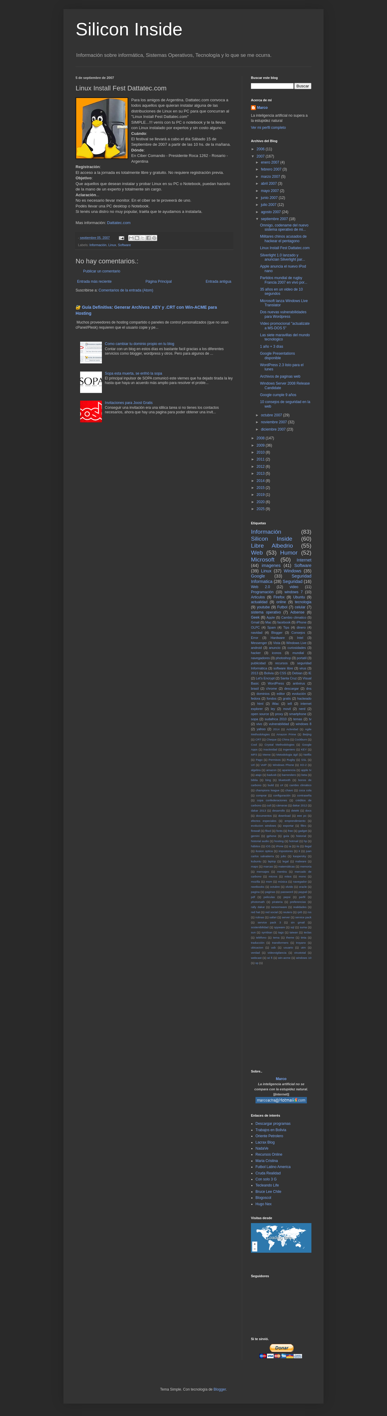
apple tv (306, 770)
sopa (254, 719)
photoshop (283, 658)
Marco (262, 108)
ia (290, 846)
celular (300, 607)
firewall (255, 830)
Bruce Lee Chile (268, 1192)
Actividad (292, 729)
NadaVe (261, 1148)
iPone (280, 846)
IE (309, 673)
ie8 (290, 703)
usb (273, 947)
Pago (259, 759)
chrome (271, 688)
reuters (287, 912)
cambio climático (300, 785)
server (286, 917)
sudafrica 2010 (276, 719)
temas (297, 719)
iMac (275, 703)
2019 (261, 495)
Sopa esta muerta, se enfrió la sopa (133, 373)
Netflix (307, 754)
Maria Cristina (266, 1161)
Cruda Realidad (268, 1173)
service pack (303, 917)
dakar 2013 (258, 810)
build (271, 785)
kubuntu (256, 861)
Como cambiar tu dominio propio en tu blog (139, 344)
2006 (261, 149)
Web (257, 552)
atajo (258, 774)
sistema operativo (266, 612)
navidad (256, 632)
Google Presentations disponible (277, 355)
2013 (261, 473)
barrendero (289, 774)
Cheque (271, 739)
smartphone (297, 714)
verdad (255, 952)
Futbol (282, 607)
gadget (302, 830)
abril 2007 (269, 183)
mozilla (255, 881)
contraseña (304, 795)
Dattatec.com (119, 222)
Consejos (298, 632)
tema (276, 937)
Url (253, 765)
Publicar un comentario (101, 271)
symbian (267, 932)
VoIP (264, 765)
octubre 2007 (272, 415)
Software (124, 245)
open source (260, 714)
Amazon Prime (286, 734)
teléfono (261, 937)
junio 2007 (270, 198)
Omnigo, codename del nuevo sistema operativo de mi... (284, 227)
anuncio (275, 647)
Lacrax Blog (265, 1142)
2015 (261, 488)
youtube (263, 607)
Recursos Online (268, 1154)
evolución (299, 693)
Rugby (291, 759)
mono (302, 876)
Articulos (258, 597)
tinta (303, 937)
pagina (255, 892)
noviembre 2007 (274, 422)
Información (97, 245)
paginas (270, 892)
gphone (271, 836)
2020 (261, 502)
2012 (261, 466)
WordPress (276, 683)
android (256, 647)
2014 (261, 481)
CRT (258, 739)
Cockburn (300, 739)
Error (254, 638)
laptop (272, 861)
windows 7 (294, 592)
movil (287, 709)
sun (253, 932)
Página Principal (158, 281)
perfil (302, 897)
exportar (288, 825)
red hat (255, 912)
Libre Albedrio (272, 545)
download (284, 815)
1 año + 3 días (271, 346)
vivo (259, 724)
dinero (301, 627)
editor (281, 693)
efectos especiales (263, 820)
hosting (279, 841)
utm (303, 947)
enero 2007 (270, 162)
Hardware (278, 638)
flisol (268, 830)
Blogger (276, 632)
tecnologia (303, 602)
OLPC (255, 627)
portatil (301, 658)
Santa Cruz (289, 678)
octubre (275, 886)
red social (271, 912)
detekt (295, 810)
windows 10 (303, 957)
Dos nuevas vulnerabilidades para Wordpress (283, 314)
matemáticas (286, 866)
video (294, 587)
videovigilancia (277, 952)
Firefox (279, 597)
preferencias (298, 901)
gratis (287, 698)
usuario (288, 947)
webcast (256, 957)
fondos (271, 698)
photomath (258, 901)
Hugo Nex (263, 1204)
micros (273, 876)
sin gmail (298, 922)
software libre (283, 668)
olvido (289, 886)
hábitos (255, 846)
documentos (264, 815)
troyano (301, 942)
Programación (262, 592)
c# (281, 785)
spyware (279, 927)
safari (272, 917)
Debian (297, 673)
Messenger (259, 643)
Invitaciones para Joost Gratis (129, 403)
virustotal (300, 952)
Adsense (297, 612)
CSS (283, 673)
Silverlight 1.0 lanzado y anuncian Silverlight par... (282, 257)
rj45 (300, 912)
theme (290, 937)
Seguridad (293, 581)
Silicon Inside (129, 29)
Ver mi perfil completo (268, 127)
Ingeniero (289, 749)
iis (298, 846)
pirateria (277, 901)
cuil (269, 805)
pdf (253, 897)
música (282, 881)
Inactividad (270, 749)
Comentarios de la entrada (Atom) (126, 290)
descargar (291, 688)
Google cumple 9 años (278, 395)
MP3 (254, 754)
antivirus (299, 683)
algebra (256, 770)
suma (303, 927)
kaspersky (299, 856)
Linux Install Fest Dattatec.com (285, 248)
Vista (276, 643)
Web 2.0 (260, 587)
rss (309, 912)
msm (269, 881)
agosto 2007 (271, 212)
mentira (282, 871)
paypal (302, 892)
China (285, 739)
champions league (267, 790)
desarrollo (278, 810)
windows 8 (303, 724)
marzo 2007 (271, 176)
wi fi (269, 957)
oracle (303, 886)
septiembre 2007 (275, 219)
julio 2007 (269, 205)
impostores (285, 851)
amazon (271, 770)
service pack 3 (269, 922)
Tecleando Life (267, 1185)
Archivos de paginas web (280, 376)
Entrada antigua (218, 281)
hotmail (293, 841)
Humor (289, 552)
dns (308, 688)
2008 (261, 438)
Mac (268, 622)
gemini (255, 836)
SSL (304, 759)
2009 (261, 445)
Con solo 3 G (266, 1179)
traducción (257, 942)
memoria (305, 866)
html (260, 703)
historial (301, 836)
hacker (256, 653)
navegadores (260, 658)
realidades (300, 907)
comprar (261, 795)
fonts (279, 830)
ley (273, 709)
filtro (303, 825)
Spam (271, 627)
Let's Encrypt (265, 678)
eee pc (302, 815)
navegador (300, 881)
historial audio (260, 841)
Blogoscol (263, 1198)
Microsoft (263, 559)
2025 (261, 509)
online (281, 602)
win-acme (284, 957)
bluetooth (284, 780)
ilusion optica (264, 851)
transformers (280, 942)
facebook (284, 622)
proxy (279, 714)
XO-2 (303, 765)
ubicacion (257, 947)
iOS (268, 846)
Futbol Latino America (273, 1167)
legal (285, 861)
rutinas (259, 917)
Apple (271, 617)
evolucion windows (263, 825)
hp (305, 841)
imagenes (271, 565)
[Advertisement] (319, 1017)
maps (254, 866)
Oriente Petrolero (269, 1136)
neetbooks (257, 886)
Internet (304, 560)
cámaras (281, 805)
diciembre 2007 (274, 429)
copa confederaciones (272, 800)
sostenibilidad (259, 927)
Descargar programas (273, 1123)
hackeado (304, 698)
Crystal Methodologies (279, 744)
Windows (292, 570)
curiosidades (297, 647)
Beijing (307, 734)
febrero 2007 (271, 169)
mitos (288, 876)
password (287, 892)
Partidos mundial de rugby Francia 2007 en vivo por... (283, 280)
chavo (289, 790)
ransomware (279, 907)
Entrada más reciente (94, 281)
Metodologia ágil (287, 754)
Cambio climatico (293, 617)
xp (256, 963)
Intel (300, 638)
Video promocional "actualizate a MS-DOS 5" (285, 325)
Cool (254, 744)
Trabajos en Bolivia (270, 1130)
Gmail (255, 622)
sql (292, 927)
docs (308, 810)
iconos (276, 653)
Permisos (274, 759)
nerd (302, 709)
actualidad (259, 602)
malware (300, 861)
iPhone (301, 622)
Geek (255, 617)
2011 (261, 459)
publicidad (258, 663)
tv (310, 719)
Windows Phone (283, 765)
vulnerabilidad (279, 724)
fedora (255, 698)
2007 (261, 156)
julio (283, 856)
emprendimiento (295, 820)
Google (258, 576)
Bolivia (269, 673)
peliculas (269, 897)
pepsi (287, 897)
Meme (267, 754)
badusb (271, 774)
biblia (254, 780)
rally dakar (258, 907)
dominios (262, 693)
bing (268, 780)
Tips (286, 627)
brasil (255, 688)
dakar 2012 (299, 805)
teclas (307, 932)
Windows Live (296, 643)
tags (281, 932)
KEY (304, 749)
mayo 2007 (270, 191)
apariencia (288, 770)
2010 (261, 452)
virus (302, 668)
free (290, 830)
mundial (298, 653)
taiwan (294, 932)
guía (286, 836)
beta (304, 774)
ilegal (308, 846)
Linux (112, 245)
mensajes (263, 871)
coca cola (305, 790)
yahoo (261, 729)
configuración (282, 795)
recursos (281, 663)
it (299, 851)
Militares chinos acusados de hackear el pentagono (283, 238)
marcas (268, 866)
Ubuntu (299, 597)
